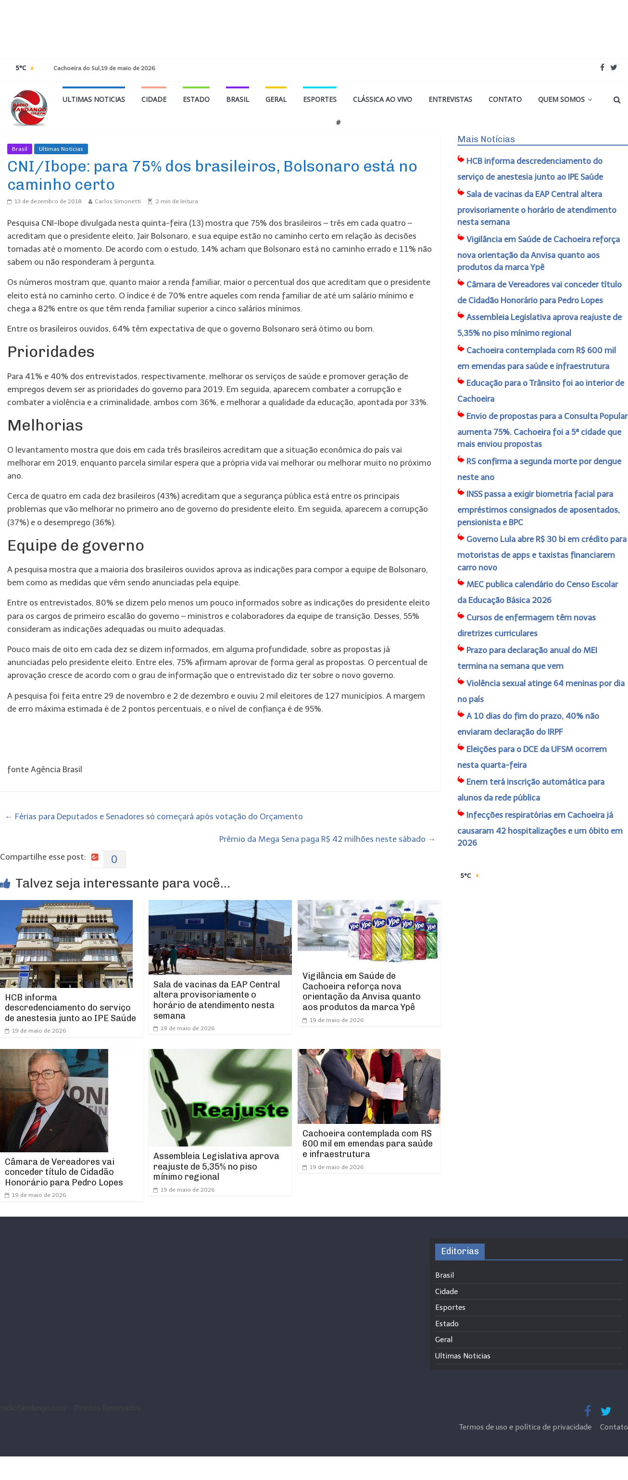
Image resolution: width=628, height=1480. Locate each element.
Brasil (237, 99)
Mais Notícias (486, 139)
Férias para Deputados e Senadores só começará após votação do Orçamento (154, 816)
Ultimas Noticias (94, 99)
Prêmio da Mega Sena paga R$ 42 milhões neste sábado (327, 839)
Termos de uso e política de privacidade (526, 1427)
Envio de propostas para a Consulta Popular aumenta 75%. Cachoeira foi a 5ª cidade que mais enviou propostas (542, 430)
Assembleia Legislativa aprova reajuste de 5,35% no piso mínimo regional (216, 1166)
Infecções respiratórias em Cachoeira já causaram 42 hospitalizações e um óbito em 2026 (540, 829)
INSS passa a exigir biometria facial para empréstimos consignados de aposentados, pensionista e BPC (538, 508)
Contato (505, 99)
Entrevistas (450, 99)
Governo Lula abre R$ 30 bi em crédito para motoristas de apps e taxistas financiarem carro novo (542, 553)
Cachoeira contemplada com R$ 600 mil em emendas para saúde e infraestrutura (367, 1143)
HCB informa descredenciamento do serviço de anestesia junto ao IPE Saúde (70, 1008)
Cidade (153, 99)
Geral (276, 99)
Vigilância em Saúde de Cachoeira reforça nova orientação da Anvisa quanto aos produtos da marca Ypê (361, 991)
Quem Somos (561, 99)
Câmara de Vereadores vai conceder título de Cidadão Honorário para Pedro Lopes (64, 1172)
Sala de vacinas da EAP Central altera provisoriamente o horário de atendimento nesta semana (216, 1000)
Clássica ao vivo (382, 99)
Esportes (320, 99)
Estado (196, 99)
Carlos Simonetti (118, 201)
